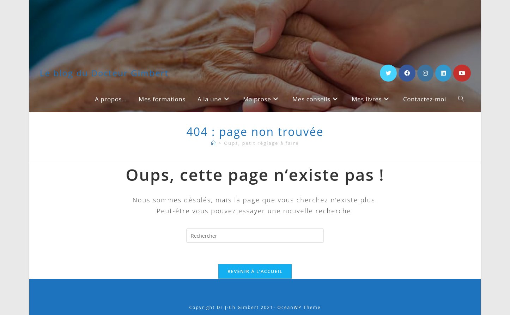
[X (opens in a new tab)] (388, 73)
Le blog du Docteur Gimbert (104, 73)
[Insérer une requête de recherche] (255, 235)
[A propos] (213, 143)
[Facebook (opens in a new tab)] (407, 73)
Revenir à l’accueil (255, 271)
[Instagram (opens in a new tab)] (425, 73)
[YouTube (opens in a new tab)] (462, 73)
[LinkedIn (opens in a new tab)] (443, 73)
